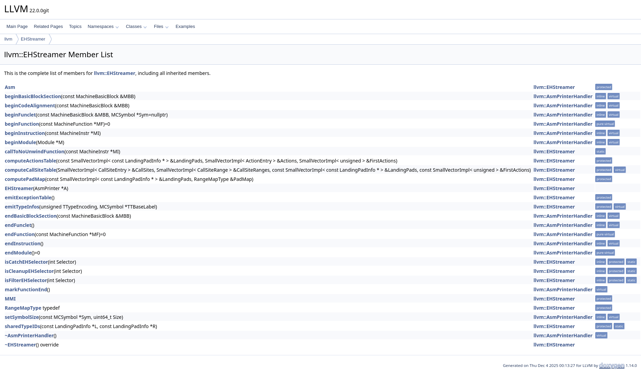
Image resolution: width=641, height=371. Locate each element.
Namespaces (103, 26)
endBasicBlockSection (31, 216)
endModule (18, 252)
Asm (10, 87)
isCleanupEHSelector (29, 271)
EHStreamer (33, 39)
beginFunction (22, 124)
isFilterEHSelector (26, 280)
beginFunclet (20, 114)
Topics (75, 26)
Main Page (17, 26)
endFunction (20, 234)
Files (161, 26)
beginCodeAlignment (30, 105)
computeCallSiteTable (30, 170)
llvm (8, 39)
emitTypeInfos (22, 206)
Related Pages (48, 26)
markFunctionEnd (26, 289)
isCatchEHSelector (26, 262)
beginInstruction (25, 133)
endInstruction (23, 243)
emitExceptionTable (28, 197)
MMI (10, 298)
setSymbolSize (22, 317)
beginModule (20, 142)
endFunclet (18, 225)
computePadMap (25, 179)
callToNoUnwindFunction (34, 151)
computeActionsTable (30, 160)
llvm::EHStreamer (114, 73)
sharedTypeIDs (22, 326)
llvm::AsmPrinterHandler (563, 96)
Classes (136, 26)
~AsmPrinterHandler (29, 335)
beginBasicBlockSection (33, 96)
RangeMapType (23, 308)
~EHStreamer (20, 344)
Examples (185, 26)
